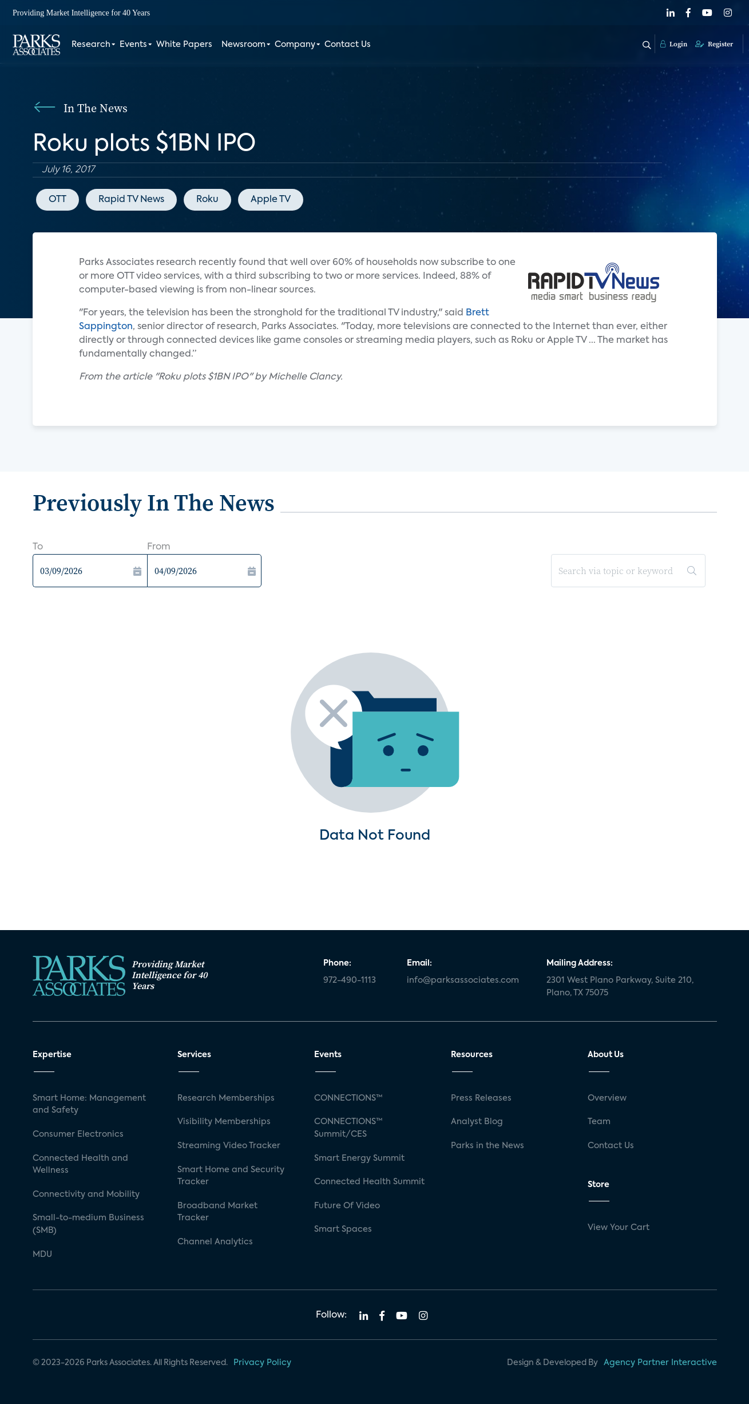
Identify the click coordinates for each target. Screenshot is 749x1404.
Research (91, 45)
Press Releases (481, 1098)
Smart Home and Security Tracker (230, 1176)
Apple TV (271, 199)
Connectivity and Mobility (86, 1195)
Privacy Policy (262, 1363)
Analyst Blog (477, 1122)
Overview (607, 1098)
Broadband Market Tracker (217, 1212)
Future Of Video (347, 1206)
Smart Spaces (343, 1229)
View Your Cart (618, 1228)
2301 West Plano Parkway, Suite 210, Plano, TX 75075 (619, 986)
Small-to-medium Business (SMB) (88, 1224)
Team (599, 1122)
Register (714, 44)
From (159, 547)
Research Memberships (226, 1098)
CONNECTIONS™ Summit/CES (348, 1128)
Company (295, 45)
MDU (42, 1255)
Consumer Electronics (78, 1134)
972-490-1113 (349, 980)
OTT (57, 199)
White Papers (184, 45)
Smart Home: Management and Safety (89, 1104)
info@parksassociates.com (463, 980)
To (38, 547)
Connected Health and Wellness (80, 1164)
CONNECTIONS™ (348, 1098)
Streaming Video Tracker (228, 1146)
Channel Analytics (215, 1242)
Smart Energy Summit (359, 1158)
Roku (207, 199)
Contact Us (347, 45)
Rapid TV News (131, 199)
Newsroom (243, 45)
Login (673, 44)
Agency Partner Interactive (660, 1363)
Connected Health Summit (369, 1182)
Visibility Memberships (224, 1122)
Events (133, 45)
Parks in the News (487, 1146)
